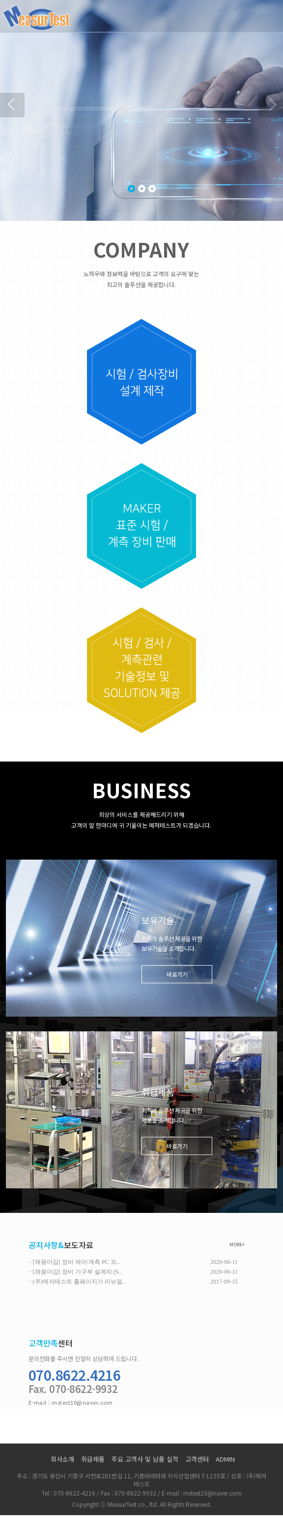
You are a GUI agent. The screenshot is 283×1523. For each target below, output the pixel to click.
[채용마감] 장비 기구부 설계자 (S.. (77, 1271)
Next (270, 105)
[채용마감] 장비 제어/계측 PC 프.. (76, 1262)
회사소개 (62, 1459)
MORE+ (237, 1244)
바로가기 (177, 974)
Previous (12, 105)
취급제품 (93, 1459)
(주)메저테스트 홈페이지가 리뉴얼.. (79, 1281)
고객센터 (197, 1459)
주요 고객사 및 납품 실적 (145, 1459)
